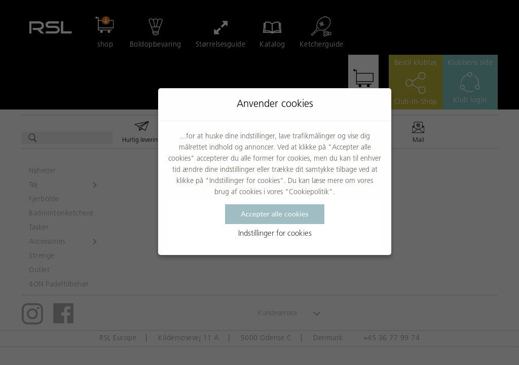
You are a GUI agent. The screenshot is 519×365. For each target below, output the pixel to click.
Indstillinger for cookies (275, 234)
